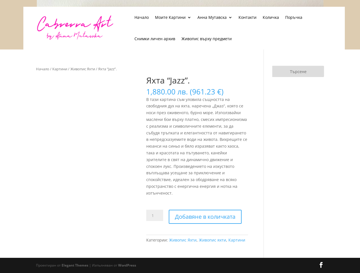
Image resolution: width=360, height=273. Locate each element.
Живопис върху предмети (206, 38)
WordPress (127, 265)
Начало (141, 17)
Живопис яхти (212, 240)
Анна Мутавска (212, 17)
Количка (271, 17)
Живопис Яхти (82, 68)
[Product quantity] (154, 215)
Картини (59, 68)
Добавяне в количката (205, 216)
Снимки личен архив (154, 38)
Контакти (247, 17)
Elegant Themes (75, 265)
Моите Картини (170, 17)
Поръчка (293, 17)
